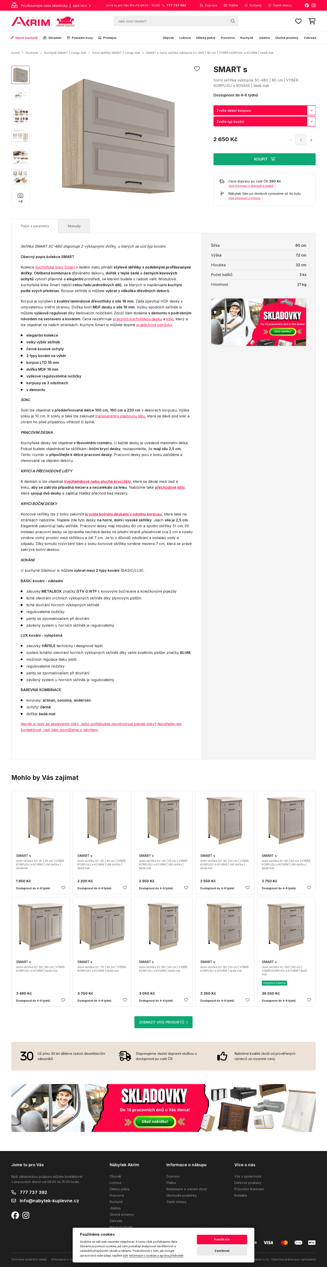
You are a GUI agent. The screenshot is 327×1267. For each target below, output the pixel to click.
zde (125, 1255)
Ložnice (185, 37)
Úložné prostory (286, 37)
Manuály (74, 226)
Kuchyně (246, 37)
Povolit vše (222, 1239)
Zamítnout (222, 1250)
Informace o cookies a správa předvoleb (156, 1255)
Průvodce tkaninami (249, 1189)
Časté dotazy (280, 5)
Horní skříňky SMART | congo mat (116, 52)
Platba (231, 5)
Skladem (52, 37)
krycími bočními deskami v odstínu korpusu (123, 514)
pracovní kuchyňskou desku (137, 319)
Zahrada (310, 37)
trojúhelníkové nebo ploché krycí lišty (97, 481)
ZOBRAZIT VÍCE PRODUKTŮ (163, 1022)
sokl (169, 319)
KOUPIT (264, 159)
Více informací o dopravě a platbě (251, 185)
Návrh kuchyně (24, 37)
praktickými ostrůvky (154, 325)
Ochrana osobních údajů (29, 1259)
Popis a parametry (35, 226)
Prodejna (107, 37)
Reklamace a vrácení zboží (186, 1189)
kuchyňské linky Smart (55, 267)
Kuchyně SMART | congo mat (65, 52)
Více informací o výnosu (245, 198)
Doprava (208, 5)
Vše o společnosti (247, 1176)
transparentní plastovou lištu (119, 416)
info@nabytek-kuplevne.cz (49, 1200)
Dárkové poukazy (247, 1183)
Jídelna (264, 37)
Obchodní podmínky (181, 1195)
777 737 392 (33, 1192)
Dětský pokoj (205, 37)
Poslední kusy (80, 37)
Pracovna (228, 37)
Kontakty (253, 5)
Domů (15, 52)
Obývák (168, 37)
